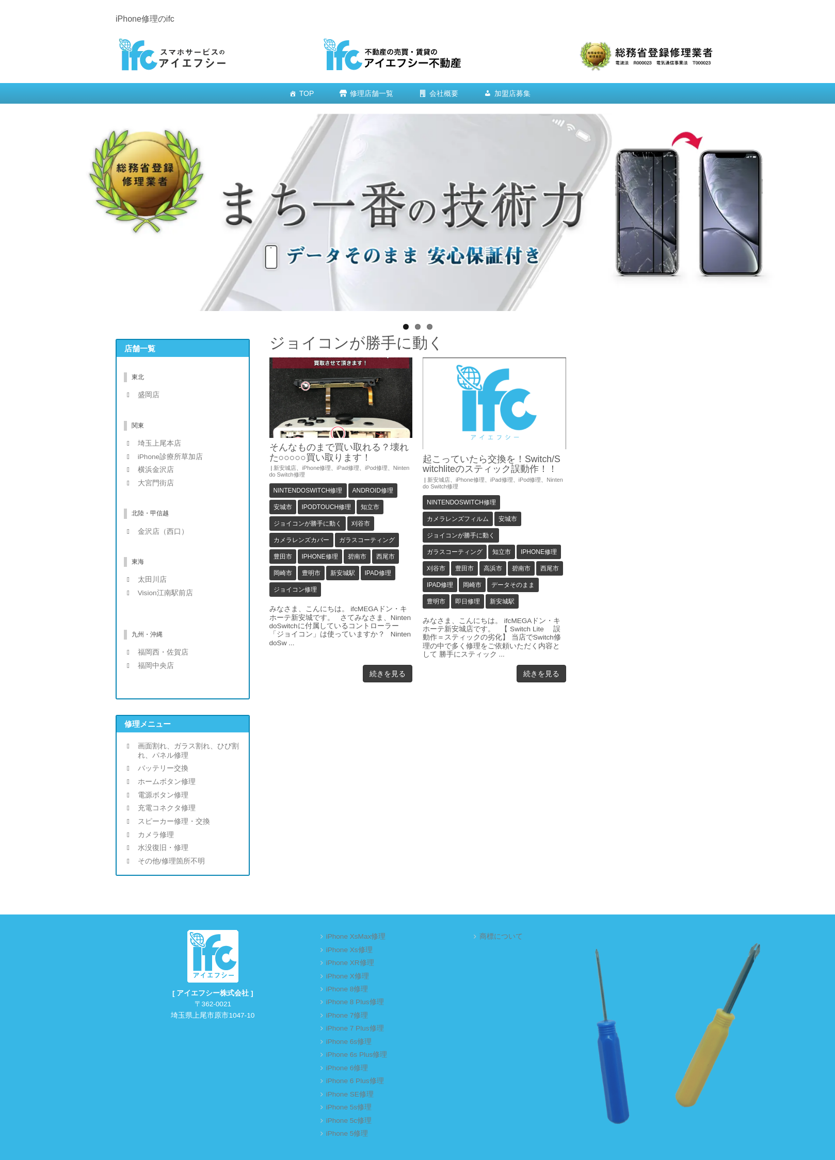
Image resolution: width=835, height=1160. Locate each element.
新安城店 (285, 468)
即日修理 (467, 601)
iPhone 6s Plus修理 (357, 1054)
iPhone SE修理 (350, 1094)
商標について (501, 936)
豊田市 (283, 556)
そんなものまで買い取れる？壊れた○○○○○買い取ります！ (339, 452)
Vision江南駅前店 (165, 593)
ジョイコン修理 (295, 589)
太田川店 (152, 579)
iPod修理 (376, 468)
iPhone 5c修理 (349, 1120)
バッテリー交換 (163, 768)
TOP (306, 93)
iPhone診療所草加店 (170, 457)
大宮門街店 (156, 483)
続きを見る (388, 673)
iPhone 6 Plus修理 (355, 1081)
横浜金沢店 (156, 469)
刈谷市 (360, 523)
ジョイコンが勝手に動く (308, 523)
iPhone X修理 (347, 976)
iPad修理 (347, 468)
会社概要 (443, 93)
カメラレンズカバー (301, 540)
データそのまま (513, 585)
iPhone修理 (316, 468)
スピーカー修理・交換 (174, 821)
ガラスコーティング (367, 540)
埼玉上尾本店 (159, 443)
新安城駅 (342, 573)
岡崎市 (283, 573)
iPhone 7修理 (347, 1015)
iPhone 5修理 (347, 1133)
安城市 (283, 507)
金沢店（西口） (163, 531)
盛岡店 (148, 395)
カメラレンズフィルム (458, 518)
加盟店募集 (512, 93)
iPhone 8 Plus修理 (355, 1002)
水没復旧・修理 (163, 848)
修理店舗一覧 (371, 93)
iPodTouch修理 (326, 507)
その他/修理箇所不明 (171, 861)
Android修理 (372, 490)
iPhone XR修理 (350, 963)
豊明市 (311, 573)
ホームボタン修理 (167, 782)
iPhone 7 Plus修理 (355, 1028)
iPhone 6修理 (347, 1068)
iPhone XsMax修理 (356, 936)
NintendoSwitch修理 (308, 490)
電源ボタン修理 (163, 795)
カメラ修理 (156, 835)
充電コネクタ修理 (167, 808)
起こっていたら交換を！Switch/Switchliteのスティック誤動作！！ (491, 464)
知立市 (370, 507)
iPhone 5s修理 (349, 1107)
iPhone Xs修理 (349, 950)
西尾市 (385, 556)
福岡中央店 (156, 665)
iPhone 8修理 (347, 989)
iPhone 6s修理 (349, 1041)
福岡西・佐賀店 (163, 652)
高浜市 (493, 568)
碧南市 (357, 556)
